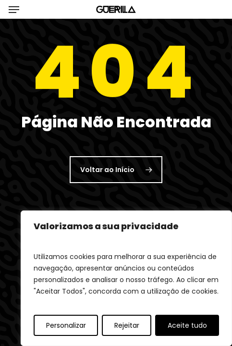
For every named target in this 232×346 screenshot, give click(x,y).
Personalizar (66, 325)
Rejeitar (126, 325)
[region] (126, 278)
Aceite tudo (187, 325)
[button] (14, 9)
